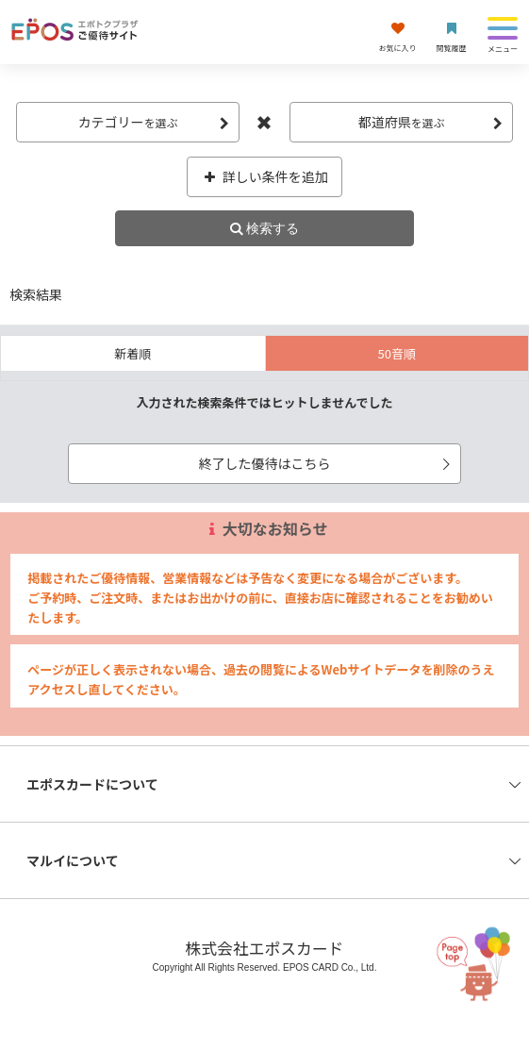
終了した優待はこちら (326, 463)
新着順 (132, 353)
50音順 (397, 353)
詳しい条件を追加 (264, 176)
